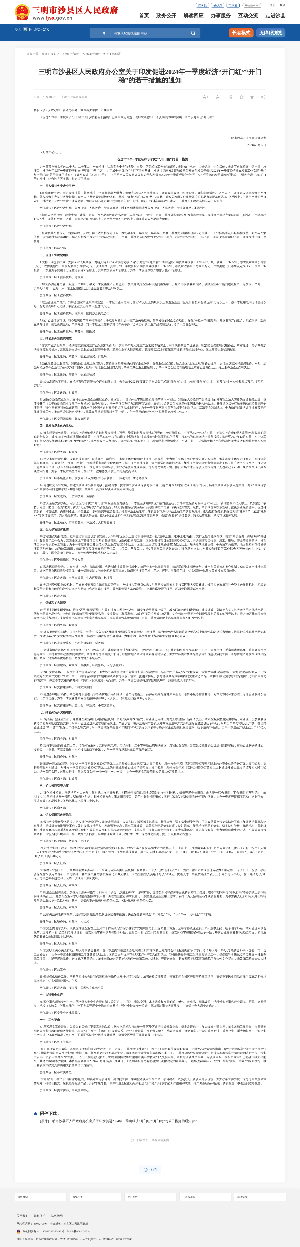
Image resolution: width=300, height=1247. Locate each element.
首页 (144, 17)
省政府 (217, 5)
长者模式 (241, 32)
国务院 (202, 5)
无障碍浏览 (270, 32)
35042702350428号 (53, 1231)
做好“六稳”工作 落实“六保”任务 (85, 54)
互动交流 (248, 17)
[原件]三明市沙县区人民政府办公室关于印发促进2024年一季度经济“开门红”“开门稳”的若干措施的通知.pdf (118, 1121)
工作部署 (115, 54)
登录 (282, 5)
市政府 (233, 5)
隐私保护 (39, 1215)
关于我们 (22, 1215)
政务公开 (166, 17)
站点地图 (57, 1215)
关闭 (150, 1170)
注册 (272, 5)
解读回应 (194, 17)
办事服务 (221, 17)
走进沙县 (275, 17)
